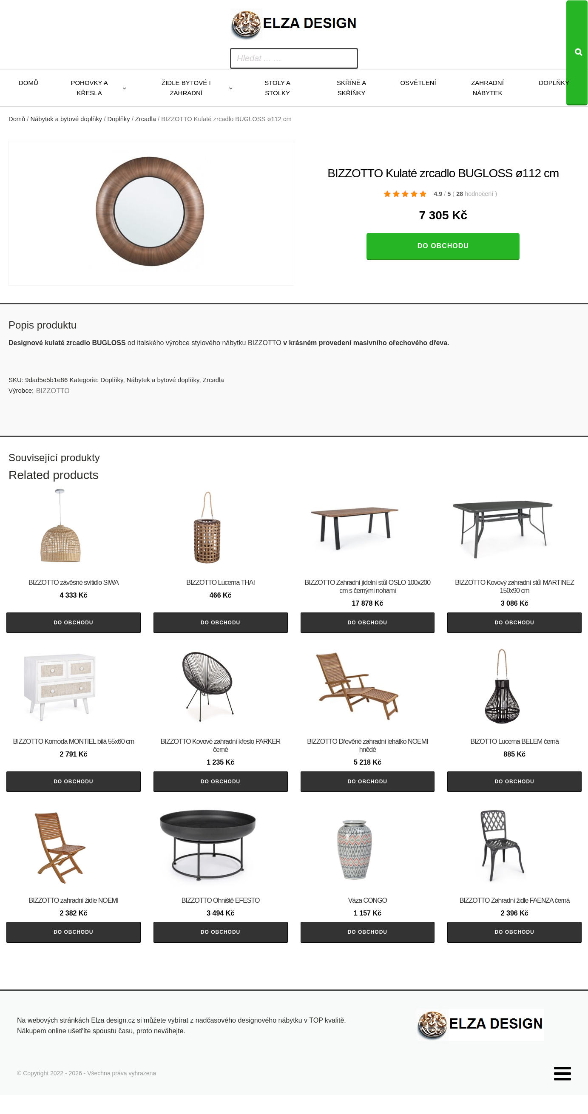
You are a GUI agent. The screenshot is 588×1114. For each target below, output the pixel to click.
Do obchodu (443, 245)
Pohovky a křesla (89, 87)
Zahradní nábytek (487, 87)
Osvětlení (418, 82)
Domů (28, 82)
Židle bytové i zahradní (186, 87)
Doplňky (554, 82)
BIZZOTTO (53, 390)
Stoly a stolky (277, 87)
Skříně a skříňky (351, 87)
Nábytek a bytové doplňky (66, 119)
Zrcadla (145, 119)
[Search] (577, 52)
